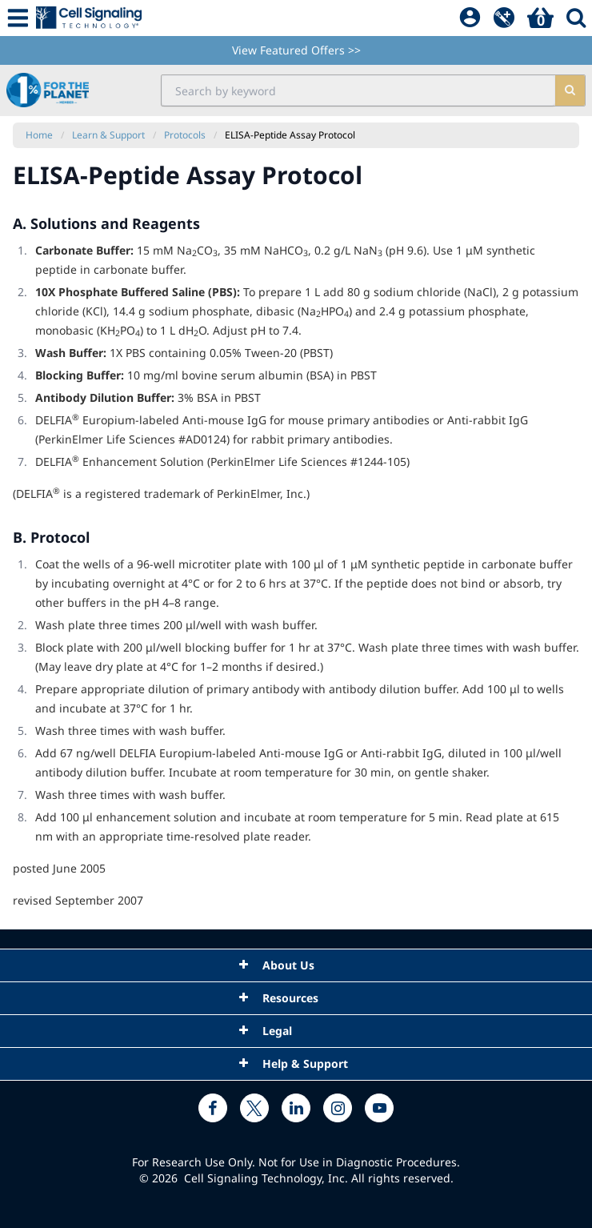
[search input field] (358, 90)
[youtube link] (379, 1108)
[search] (570, 90)
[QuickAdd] (504, 18)
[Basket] (540, 18)
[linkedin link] (296, 1108)
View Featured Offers (296, 50)
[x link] (254, 1108)
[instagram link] (337, 1108)
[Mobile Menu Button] (18, 18)
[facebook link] (212, 1108)
